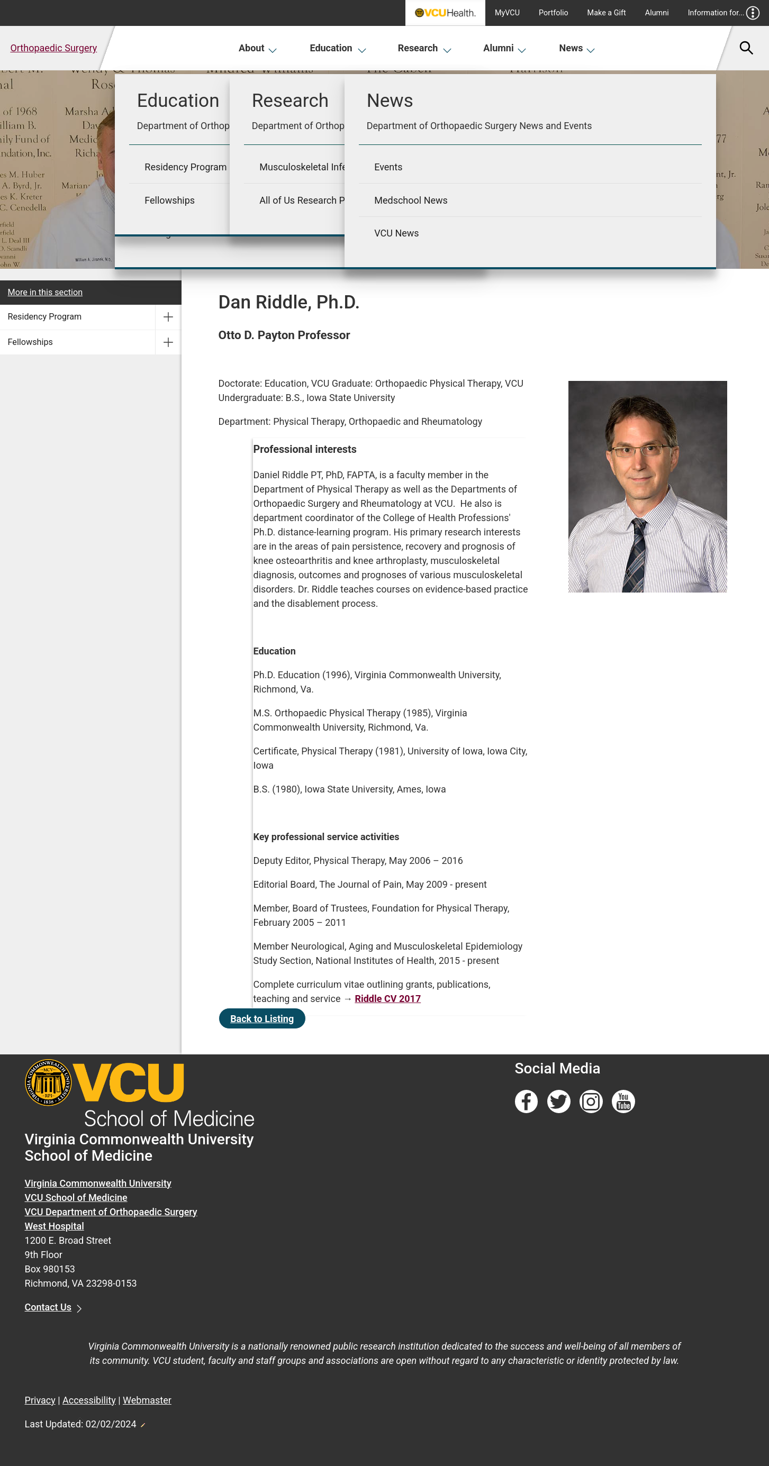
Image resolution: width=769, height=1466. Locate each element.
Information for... (724, 13)
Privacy (40, 1400)
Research (425, 47)
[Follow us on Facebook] (526, 1102)
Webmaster (147, 1400)
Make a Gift (606, 12)
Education (338, 47)
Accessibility (89, 1400)
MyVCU (507, 12)
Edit (142, 1422)
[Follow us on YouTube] (623, 1102)
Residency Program (45, 317)
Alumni (657, 12)
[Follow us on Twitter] (559, 1102)
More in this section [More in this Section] (45, 292)
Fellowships (30, 342)
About (258, 47)
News (577, 47)
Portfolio (553, 12)
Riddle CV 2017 (388, 998)
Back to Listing (262, 1018)
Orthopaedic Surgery (53, 47)
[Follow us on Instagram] (591, 1102)
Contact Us (48, 1307)
